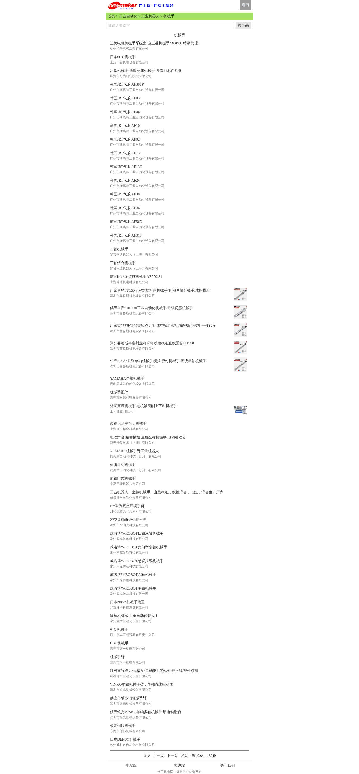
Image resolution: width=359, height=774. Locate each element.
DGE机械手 (119, 643)
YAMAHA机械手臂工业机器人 (134, 451)
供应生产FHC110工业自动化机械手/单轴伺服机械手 (151, 308)
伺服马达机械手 (123, 465)
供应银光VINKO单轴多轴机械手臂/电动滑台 (145, 712)
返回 (245, 5)
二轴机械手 (119, 249)
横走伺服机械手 (123, 726)
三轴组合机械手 (123, 263)
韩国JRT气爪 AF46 (125, 208)
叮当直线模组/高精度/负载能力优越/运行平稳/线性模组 (154, 671)
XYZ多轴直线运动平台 (128, 520)
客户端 (179, 765)
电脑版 (131, 765)
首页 (111, 16)
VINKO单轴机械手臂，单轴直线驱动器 (141, 684)
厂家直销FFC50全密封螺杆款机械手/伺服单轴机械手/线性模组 (160, 290)
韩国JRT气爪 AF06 (125, 112)
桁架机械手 (119, 629)
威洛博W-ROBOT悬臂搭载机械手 (136, 561)
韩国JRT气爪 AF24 (125, 180)
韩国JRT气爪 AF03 (125, 98)
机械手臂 (117, 657)
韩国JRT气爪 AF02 (125, 139)
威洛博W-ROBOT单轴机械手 (133, 588)
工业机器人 (150, 16)
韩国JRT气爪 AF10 (125, 125)
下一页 (172, 756)
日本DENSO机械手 (125, 739)
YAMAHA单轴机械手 (127, 378)
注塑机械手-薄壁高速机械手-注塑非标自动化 (146, 71)
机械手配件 (119, 392)
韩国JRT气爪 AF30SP (127, 84)
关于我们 (227, 765)
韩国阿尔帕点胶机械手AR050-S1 (136, 277)
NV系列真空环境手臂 (127, 506)
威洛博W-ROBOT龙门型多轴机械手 (138, 547)
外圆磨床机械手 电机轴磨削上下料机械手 (143, 406)
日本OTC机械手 (123, 57)
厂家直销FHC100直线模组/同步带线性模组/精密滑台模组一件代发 (163, 325)
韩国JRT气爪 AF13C (126, 167)
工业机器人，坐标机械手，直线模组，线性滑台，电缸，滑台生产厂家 (166, 492)
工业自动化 (128, 16)
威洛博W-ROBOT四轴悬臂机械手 (136, 533)
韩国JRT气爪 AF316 (125, 235)
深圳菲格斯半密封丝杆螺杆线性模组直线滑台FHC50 (152, 343)
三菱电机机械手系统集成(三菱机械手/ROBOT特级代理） (155, 43)
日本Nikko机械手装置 (127, 602)
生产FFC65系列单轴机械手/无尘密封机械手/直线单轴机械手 (158, 361)
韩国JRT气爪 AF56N (126, 222)
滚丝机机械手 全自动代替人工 (134, 616)
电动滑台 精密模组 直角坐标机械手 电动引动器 (148, 437)
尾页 (184, 756)
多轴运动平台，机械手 (128, 423)
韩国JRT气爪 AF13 (125, 153)
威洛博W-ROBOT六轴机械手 (133, 574)
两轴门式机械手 (123, 478)
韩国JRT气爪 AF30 (125, 194)
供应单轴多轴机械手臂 (128, 698)
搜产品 (243, 25)
